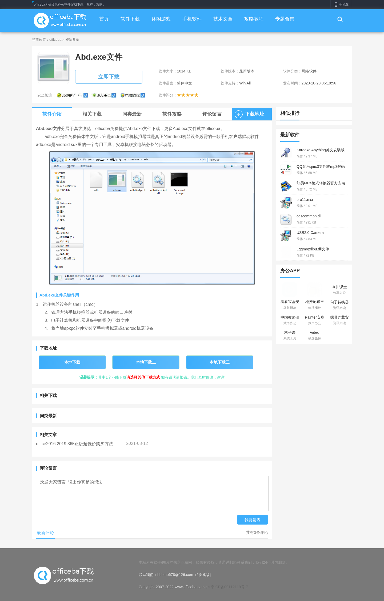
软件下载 (130, 19)
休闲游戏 (161, 19)
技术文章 (223, 19)
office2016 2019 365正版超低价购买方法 (74, 443)
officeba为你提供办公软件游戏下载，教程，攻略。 (70, 4)
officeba (55, 40)
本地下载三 (220, 362)
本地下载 (72, 362)
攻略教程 (253, 19)
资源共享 (72, 40)
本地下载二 (146, 362)
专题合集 (284, 19)
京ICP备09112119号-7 (229, 587)
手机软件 (192, 19)
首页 (104, 19)
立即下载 (108, 77)
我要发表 (253, 520)
